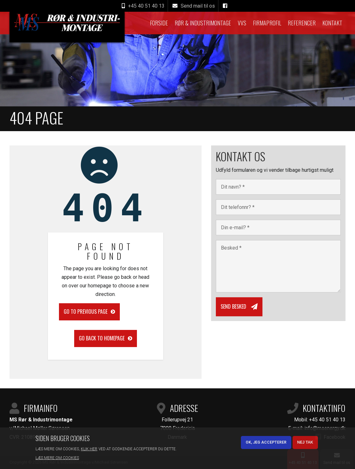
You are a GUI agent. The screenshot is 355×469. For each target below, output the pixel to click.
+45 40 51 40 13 (327, 420)
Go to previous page (85, 311)
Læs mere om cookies (57, 458)
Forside (159, 23)
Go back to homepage (102, 338)
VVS (242, 23)
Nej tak (305, 442)
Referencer (302, 23)
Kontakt (332, 23)
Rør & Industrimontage (203, 23)
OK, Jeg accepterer (266, 442)
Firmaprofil (267, 23)
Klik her (89, 449)
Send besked (233, 306)
